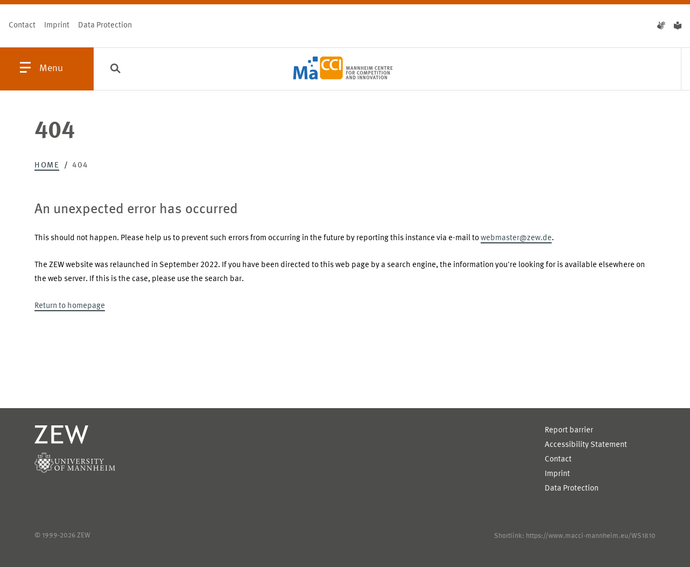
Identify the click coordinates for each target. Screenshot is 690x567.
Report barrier (569, 430)
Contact (22, 26)
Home (46, 166)
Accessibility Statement (586, 445)
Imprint (56, 26)
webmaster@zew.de (516, 238)
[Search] (115, 69)
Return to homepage (69, 306)
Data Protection (105, 26)
